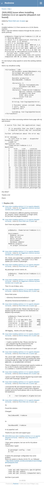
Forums (4, 9)
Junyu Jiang (28, 437)
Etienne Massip (23, 291)
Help (9, 9)
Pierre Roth (12, 21)
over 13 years (20, 21)
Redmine (15, 483)
